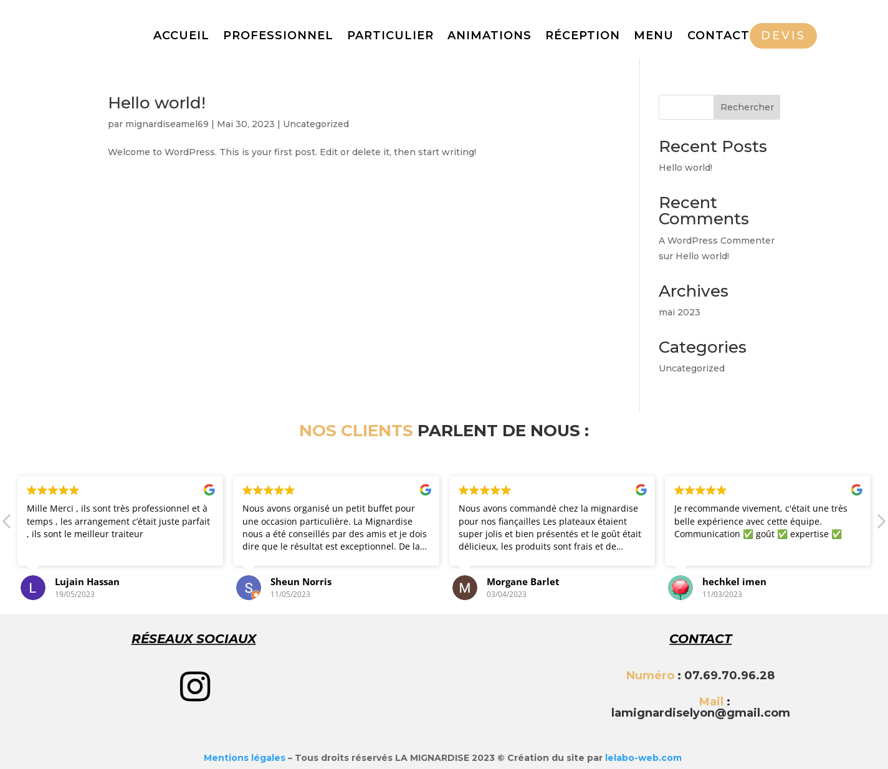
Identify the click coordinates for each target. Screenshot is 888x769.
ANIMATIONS (489, 36)
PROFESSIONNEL (278, 36)
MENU (654, 36)
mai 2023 (679, 312)
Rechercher (747, 107)
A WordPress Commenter (717, 240)
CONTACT (718, 36)
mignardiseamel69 (167, 124)
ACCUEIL (181, 36)
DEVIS (783, 35)
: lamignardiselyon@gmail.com (700, 707)
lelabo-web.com (643, 757)
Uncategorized (316, 124)
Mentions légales (244, 757)
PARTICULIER (390, 36)
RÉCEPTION (582, 36)
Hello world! (157, 103)
